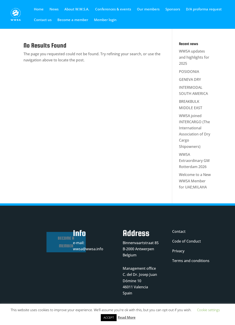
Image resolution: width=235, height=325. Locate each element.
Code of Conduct (186, 241)
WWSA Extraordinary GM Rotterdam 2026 (194, 160)
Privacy (178, 250)
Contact (179, 231)
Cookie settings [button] (208, 310)
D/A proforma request (204, 9)
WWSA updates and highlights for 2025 (194, 57)
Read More (127, 317)
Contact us (43, 20)
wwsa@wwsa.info (88, 248)
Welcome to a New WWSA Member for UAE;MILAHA (195, 180)
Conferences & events (113, 9)
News (54, 9)
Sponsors (172, 9)
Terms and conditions (190, 260)
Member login (105, 20)
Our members (148, 9)
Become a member (72, 20)
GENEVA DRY (190, 79)
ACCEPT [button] (108, 317)
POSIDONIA (189, 71)
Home (39, 9)
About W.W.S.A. (76, 9)
